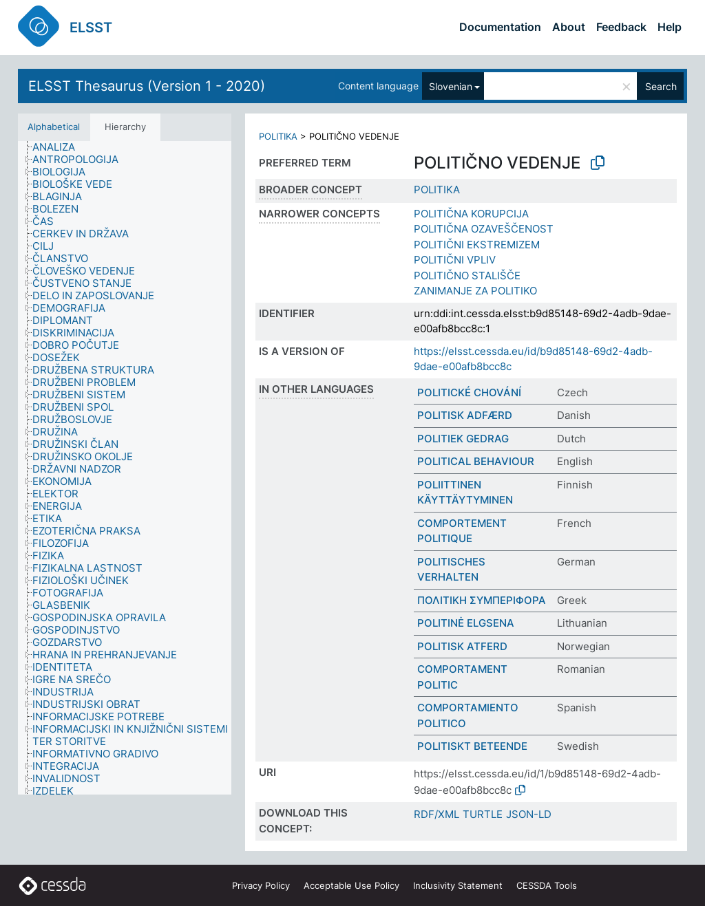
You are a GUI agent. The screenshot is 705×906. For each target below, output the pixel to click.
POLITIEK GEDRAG (463, 438)
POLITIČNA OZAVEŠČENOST (484, 228)
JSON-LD (528, 814)
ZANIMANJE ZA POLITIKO (475, 290)
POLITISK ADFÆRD (464, 415)
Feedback (621, 27)
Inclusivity (458, 885)
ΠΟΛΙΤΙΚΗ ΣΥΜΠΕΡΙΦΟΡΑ (481, 600)
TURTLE (483, 814)
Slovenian (450, 86)
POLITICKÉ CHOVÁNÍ (469, 392)
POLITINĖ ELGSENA (465, 622)
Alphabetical (54, 126)
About (568, 27)
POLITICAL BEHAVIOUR (475, 461)
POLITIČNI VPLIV (455, 259)
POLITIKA (278, 136)
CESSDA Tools (546, 885)
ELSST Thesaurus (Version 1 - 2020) (146, 86)
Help (669, 27)
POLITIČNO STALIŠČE (467, 275)
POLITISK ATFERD (462, 646)
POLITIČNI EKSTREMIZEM (477, 244)
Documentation (500, 27)
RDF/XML (436, 814)
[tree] (124, 468)
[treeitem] (59, 147)
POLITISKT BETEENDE (472, 746)
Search (661, 86)
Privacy (261, 885)
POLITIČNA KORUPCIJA (471, 213)
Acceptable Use (351, 885)
